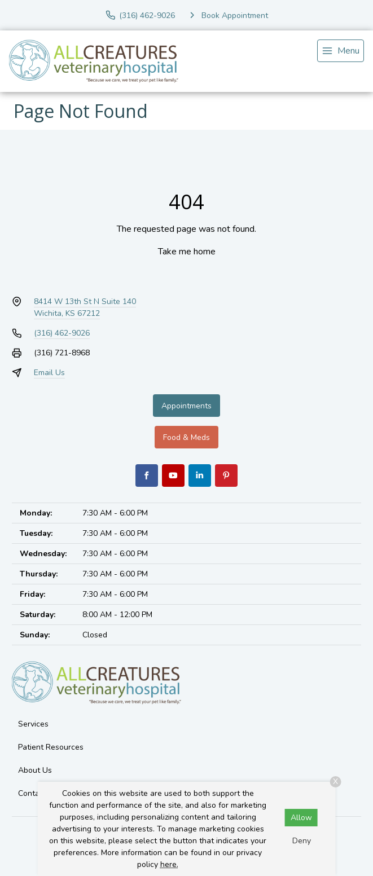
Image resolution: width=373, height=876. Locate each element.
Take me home (187, 251)
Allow (301, 817)
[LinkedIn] (199, 475)
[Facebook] (146, 475)
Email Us (49, 372)
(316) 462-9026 (62, 333)
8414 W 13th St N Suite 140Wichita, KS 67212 (85, 307)
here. (169, 864)
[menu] (340, 50)
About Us (35, 770)
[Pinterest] (226, 475)
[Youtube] (173, 475)
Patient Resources (51, 747)
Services (33, 724)
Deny (301, 840)
